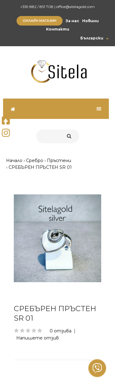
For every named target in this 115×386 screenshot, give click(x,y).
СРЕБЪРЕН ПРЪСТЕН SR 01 (40, 167)
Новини (90, 20)
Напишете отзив (37, 338)
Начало (14, 160)
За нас (72, 20)
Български (91, 38)
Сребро (34, 160)
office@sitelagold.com (75, 6)
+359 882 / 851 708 (36, 6)
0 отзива (60, 331)
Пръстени (59, 160)
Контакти (57, 29)
